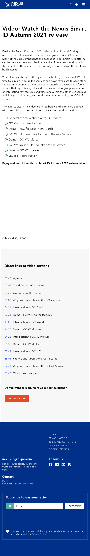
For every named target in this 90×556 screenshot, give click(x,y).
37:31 (8, 366)
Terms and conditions (63, 442)
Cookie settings (59, 449)
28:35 (8, 344)
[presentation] (29, 520)
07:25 (8, 315)
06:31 (8, 307)
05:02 (8, 300)
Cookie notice (58, 446)
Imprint (53, 435)
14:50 (8, 329)
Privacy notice (58, 438)
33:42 (8, 351)
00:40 (8, 278)
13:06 (8, 322)
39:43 (8, 373)
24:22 (8, 337)
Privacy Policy (39, 534)
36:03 (8, 359)
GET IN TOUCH (17, 399)
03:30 (8, 293)
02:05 (8, 285)
